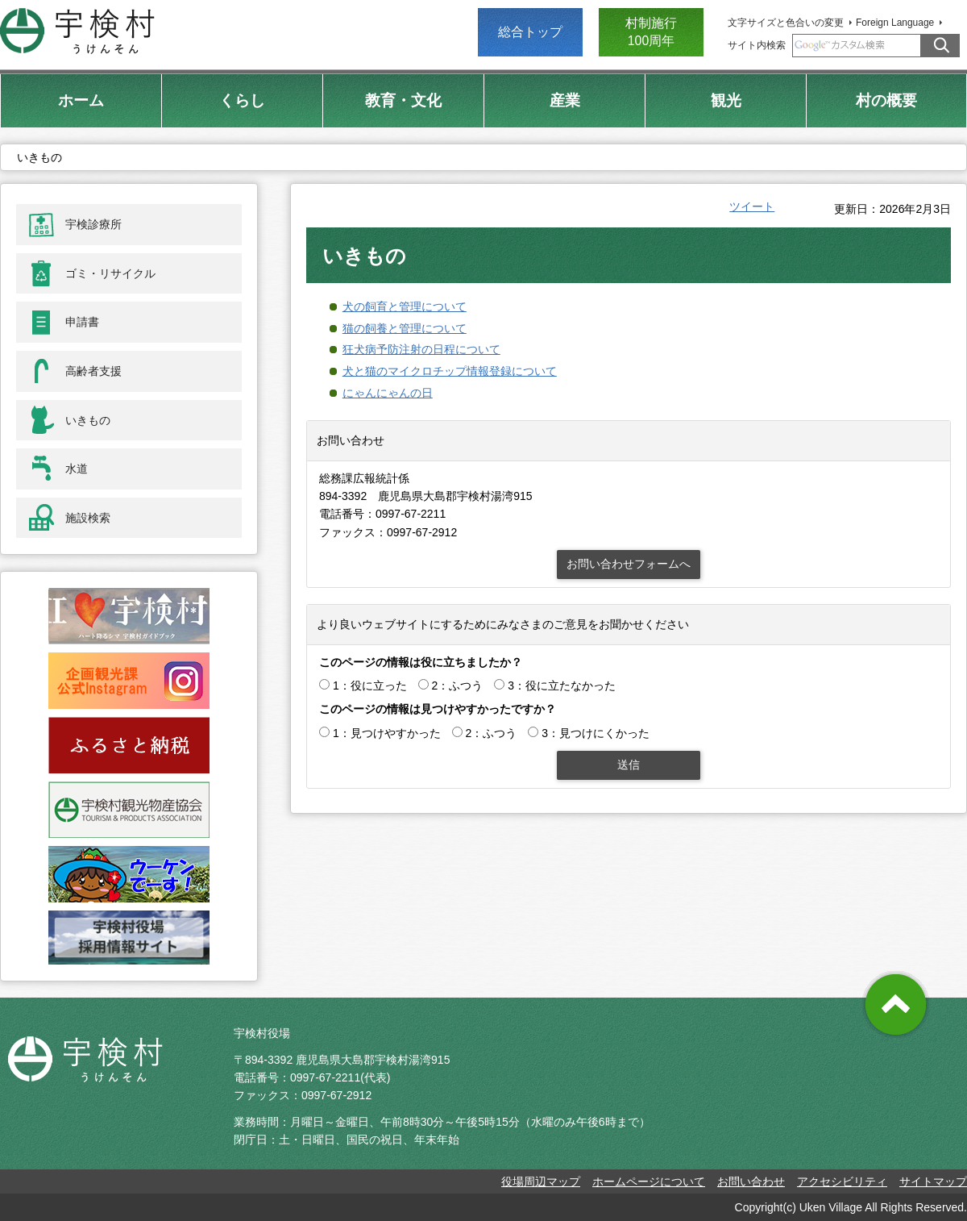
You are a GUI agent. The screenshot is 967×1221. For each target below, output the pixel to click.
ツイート (751, 206)
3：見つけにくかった (596, 733)
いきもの (87, 420)
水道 (76, 468)
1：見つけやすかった (387, 733)
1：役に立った (370, 685)
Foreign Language (895, 22)
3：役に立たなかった (562, 685)
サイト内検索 (757, 45)
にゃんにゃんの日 (387, 392)
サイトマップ (933, 1181)
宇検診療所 (93, 224)
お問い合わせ (751, 1181)
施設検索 (87, 517)
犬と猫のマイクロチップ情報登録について (449, 371)
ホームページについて (648, 1181)
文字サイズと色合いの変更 (786, 22)
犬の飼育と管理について (404, 306)
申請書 (82, 321)
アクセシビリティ (842, 1181)
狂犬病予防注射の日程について (421, 349)
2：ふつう (458, 685)
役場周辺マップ (540, 1181)
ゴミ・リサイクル (110, 273)
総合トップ (530, 32)
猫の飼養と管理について (404, 328)
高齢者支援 (93, 371)
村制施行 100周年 (651, 32)
